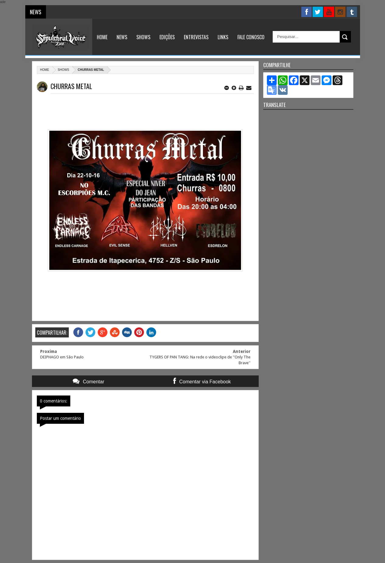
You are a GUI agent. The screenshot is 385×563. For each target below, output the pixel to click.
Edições (167, 37)
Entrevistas (196, 37)
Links (223, 37)
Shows (143, 37)
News (122, 37)
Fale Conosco (250, 37)
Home (102, 37)
